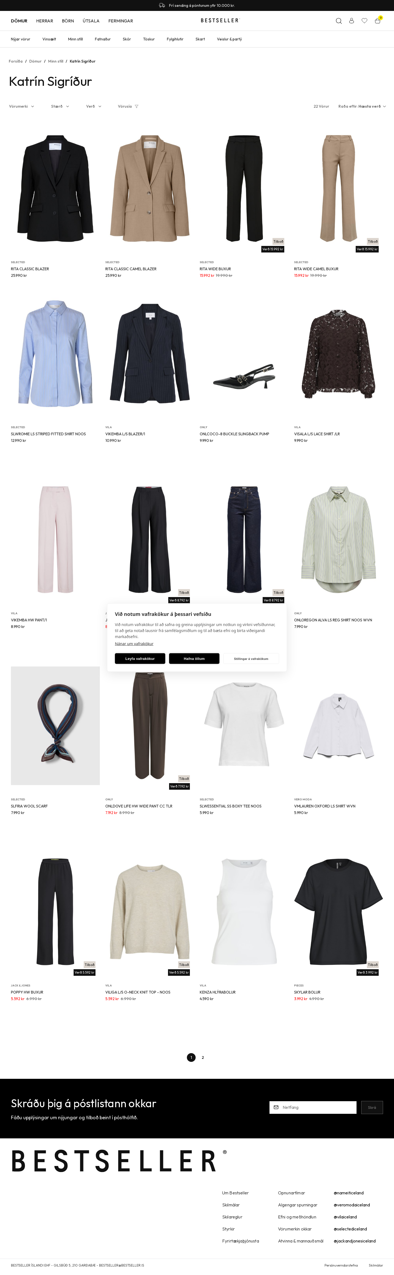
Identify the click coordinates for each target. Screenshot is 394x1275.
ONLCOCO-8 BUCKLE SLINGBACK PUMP (234, 433)
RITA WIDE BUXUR (215, 268)
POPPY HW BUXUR (27, 992)
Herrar (44, 20)
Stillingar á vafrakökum (251, 658)
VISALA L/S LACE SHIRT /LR (317, 433)
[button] (25, 106)
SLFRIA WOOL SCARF (29, 806)
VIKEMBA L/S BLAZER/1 (125, 433)
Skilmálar (376, 1265)
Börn (68, 20)
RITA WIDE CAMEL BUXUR (316, 268)
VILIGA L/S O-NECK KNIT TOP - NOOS (137, 992)
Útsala (91, 20)
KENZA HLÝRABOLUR (218, 992)
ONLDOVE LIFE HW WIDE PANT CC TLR (138, 806)
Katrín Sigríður (82, 61)
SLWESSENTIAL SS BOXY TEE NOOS (231, 806)
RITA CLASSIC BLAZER (30, 268)
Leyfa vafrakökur (140, 658)
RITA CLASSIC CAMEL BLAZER (131, 268)
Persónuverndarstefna (341, 1265)
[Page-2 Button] (202, 1057)
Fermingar (120, 20)
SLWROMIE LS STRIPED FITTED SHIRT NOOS (48, 433)
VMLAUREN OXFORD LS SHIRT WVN (324, 806)
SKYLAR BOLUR (307, 992)
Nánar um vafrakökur (134, 643)
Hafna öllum (194, 658)
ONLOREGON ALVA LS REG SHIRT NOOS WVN (333, 620)
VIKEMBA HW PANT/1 (29, 620)
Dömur (19, 20)
